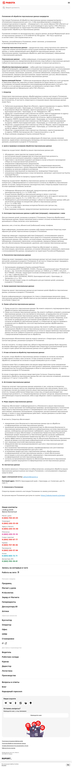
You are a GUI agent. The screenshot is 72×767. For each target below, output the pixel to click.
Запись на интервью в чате (15, 568)
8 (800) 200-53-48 (10, 529)
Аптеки (5, 611)
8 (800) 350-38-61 (10, 561)
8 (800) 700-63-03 (10, 518)
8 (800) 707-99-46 (10, 545)
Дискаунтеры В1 (10, 606)
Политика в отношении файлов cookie (12, 741)
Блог (4, 687)
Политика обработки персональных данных (14, 743)
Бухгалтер (7, 620)
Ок (68, 765)
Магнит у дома (9, 588)
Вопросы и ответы (10, 682)
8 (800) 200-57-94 (10, 550)
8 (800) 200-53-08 (10, 523)
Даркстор (6, 666)
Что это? (4, 765)
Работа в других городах (8, 748)
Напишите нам (36, 715)
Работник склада (10, 657)
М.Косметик (7, 593)
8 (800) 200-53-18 (10, 534)
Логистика (7, 671)
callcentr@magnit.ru (30, 477)
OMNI (4, 634)
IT (4, 643)
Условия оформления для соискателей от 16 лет (15, 745)
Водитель (6, 652)
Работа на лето (10, 572)
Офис (4, 629)
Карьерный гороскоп (12, 691)
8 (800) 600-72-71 (9, 556)
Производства (9, 675)
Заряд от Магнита (10, 597)
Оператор (6, 625)
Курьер (5, 661)
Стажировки (8, 639)
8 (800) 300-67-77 (10, 540)
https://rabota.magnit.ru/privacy (53, 495)
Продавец (7, 583)
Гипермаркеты (9, 602)
